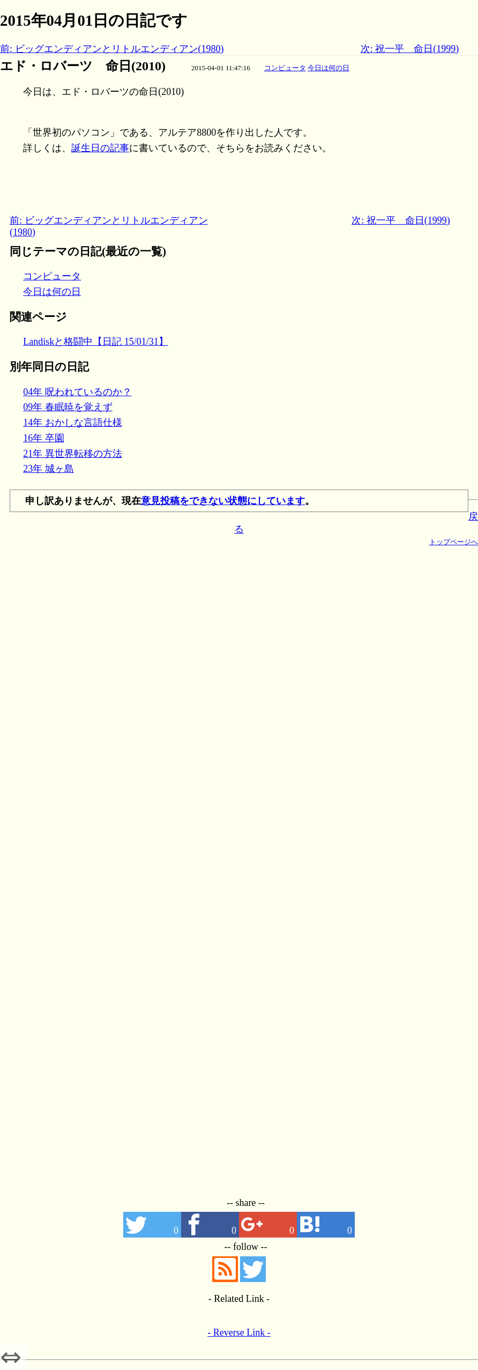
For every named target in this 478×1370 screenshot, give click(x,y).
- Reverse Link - (238, 1332)
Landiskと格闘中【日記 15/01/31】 (95, 341)
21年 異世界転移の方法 (72, 453)
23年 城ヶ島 (48, 468)
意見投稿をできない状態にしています (223, 500)
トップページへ (453, 542)
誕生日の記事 (100, 148)
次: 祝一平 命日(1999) (410, 48)
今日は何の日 (328, 68)
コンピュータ (285, 68)
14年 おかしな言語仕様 (72, 422)
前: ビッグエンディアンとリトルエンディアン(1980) (112, 48)
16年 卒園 (43, 438)
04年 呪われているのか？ (77, 392)
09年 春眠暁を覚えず (68, 407)
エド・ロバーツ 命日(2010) (83, 66)
